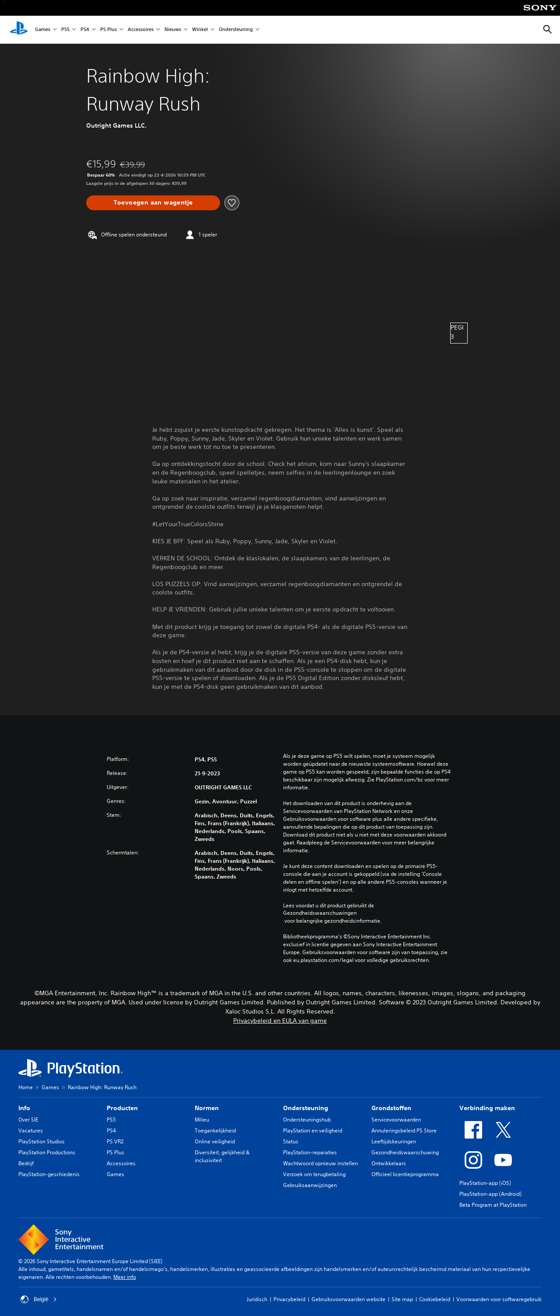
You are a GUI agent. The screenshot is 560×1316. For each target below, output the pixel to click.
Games (42, 30)
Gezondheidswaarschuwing (405, 1152)
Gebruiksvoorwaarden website (348, 1299)
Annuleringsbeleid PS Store (404, 1130)
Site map (402, 1299)
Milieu (202, 1119)
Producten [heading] (122, 1108)
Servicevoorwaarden (396, 1119)
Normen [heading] (207, 1108)
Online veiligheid (215, 1141)
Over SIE (28, 1119)
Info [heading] (24, 1108)
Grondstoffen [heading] (391, 1108)
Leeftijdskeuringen (393, 1141)
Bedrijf (26, 1163)
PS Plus (108, 30)
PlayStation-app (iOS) (485, 1183)
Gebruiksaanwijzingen (310, 1185)
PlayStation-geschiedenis (49, 1174)
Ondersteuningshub (307, 1119)
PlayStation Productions (46, 1152)
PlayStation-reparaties (310, 1152)
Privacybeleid (289, 1299)
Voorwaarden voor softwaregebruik (499, 1299)
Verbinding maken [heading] (487, 1108)
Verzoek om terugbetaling (314, 1174)
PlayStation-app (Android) (490, 1194)
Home (25, 1087)
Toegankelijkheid (215, 1130)
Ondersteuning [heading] (305, 1108)
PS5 (65, 30)
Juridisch (257, 1299)
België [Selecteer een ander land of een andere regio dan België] (38, 1299)
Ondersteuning (236, 30)
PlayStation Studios (41, 1141)
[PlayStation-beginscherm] (19, 30)
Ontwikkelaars (388, 1163)
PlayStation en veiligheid (312, 1130)
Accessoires (141, 30)
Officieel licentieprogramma (405, 1174)
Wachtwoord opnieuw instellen (320, 1163)
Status (290, 1141)
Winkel (200, 30)
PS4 (84, 30)
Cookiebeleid (434, 1299)
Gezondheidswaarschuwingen (320, 913)
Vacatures (30, 1130)
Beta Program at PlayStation (493, 1204)
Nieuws (172, 30)
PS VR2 (115, 1141)
